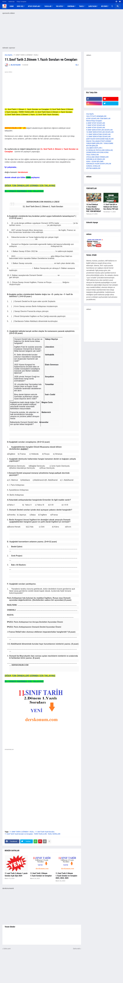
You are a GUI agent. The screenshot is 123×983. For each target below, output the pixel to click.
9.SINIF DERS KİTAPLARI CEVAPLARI (99, 130)
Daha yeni (7, 949)
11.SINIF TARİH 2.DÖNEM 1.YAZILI (26, 55)
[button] (112, 6)
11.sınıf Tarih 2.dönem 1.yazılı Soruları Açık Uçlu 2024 (16, 874)
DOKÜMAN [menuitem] (71, 6)
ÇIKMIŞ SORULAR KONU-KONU (97, 152)
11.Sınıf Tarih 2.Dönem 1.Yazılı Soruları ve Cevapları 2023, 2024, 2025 (66, 875)
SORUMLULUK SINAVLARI (95, 159)
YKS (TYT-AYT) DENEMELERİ (96, 116)
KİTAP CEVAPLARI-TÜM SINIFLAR (98, 118)
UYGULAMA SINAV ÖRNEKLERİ (97, 157)
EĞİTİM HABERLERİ (93, 168)
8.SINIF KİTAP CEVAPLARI (95, 127)
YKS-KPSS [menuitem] (59, 6)
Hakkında (11, 1)
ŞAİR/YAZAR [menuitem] (92, 6)
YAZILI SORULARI (54, 834)
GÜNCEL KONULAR (93, 166)
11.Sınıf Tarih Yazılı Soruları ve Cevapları (19, 834)
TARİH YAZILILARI (40, 834)
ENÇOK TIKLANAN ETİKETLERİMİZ (98, 141)
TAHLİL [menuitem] (81, 6)
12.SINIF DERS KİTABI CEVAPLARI (98, 136)
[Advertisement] (42, 773)
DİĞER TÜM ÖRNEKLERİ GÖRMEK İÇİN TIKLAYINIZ (30, 185)
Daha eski (76, 949)
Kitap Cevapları (21, 1)
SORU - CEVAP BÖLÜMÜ (94, 161)
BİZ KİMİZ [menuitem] (104, 6)
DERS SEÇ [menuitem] (20, 6)
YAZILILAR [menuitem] (47, 6)
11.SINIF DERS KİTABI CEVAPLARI (98, 134)
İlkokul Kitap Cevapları (94, 121)
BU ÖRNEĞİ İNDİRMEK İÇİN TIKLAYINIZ (24, 191)
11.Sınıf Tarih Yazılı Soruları (44, 832)
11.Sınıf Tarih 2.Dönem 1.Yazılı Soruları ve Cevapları (41, 874)
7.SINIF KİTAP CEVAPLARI (95, 125)
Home (4, 1)
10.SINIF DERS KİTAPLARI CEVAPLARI (100, 132)
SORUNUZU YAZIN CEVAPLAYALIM (98, 164)
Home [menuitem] (12, 6)
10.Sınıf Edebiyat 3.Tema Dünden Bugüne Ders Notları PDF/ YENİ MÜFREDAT (93, 207)
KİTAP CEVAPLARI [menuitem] (34, 6)
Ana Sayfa (8, 55)
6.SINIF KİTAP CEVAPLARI (95, 123)
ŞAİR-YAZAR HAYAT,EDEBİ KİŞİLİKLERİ (100, 139)
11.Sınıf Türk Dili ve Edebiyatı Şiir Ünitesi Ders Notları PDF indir (110, 206)
